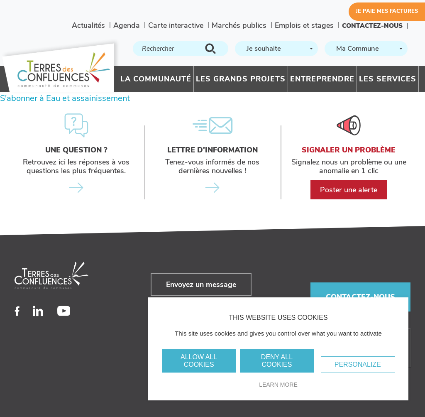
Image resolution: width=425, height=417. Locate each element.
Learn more (278, 384)
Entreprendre (322, 79)
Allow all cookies (199, 360)
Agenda (126, 25)
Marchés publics (239, 25)
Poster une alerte (348, 190)
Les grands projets (241, 79)
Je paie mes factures (387, 11)
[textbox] (275, 49)
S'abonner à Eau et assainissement (65, 98)
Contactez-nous (372, 25)
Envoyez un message (201, 284)
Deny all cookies (277, 360)
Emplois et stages (304, 25)
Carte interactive (175, 25)
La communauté (155, 79)
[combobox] (276, 48)
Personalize (358, 364)
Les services (387, 79)
